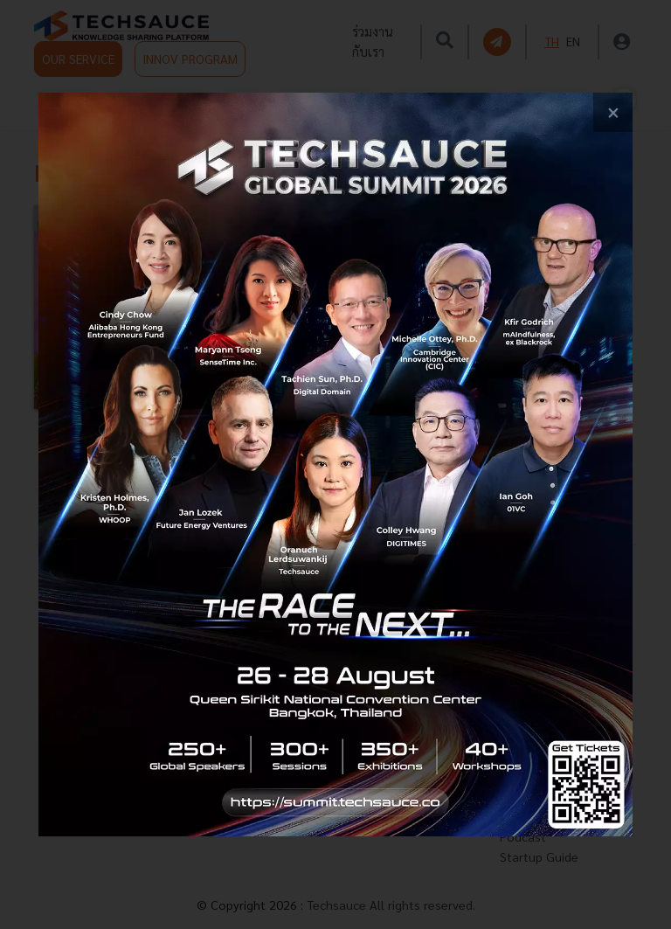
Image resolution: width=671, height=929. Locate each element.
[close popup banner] (613, 112)
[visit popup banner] (335, 464)
